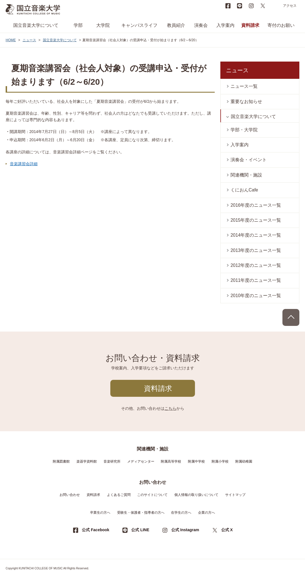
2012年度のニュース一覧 (256, 265)
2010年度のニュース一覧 (256, 295)
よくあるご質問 (119, 495)
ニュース (29, 40)
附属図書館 (61, 461)
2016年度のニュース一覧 (256, 205)
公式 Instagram (185, 530)
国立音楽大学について (35, 25)
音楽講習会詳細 (24, 164)
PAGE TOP (290, 317)
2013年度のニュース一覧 (256, 250)
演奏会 (201, 25)
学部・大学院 (244, 129)
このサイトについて (152, 495)
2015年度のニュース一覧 (256, 220)
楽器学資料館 (86, 461)
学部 (78, 25)
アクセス (290, 6)
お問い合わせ (70, 495)
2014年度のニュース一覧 (256, 235)
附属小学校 (220, 461)
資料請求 (250, 25)
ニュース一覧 (244, 86)
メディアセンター (140, 461)
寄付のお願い (281, 25)
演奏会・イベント (249, 159)
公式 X (227, 530)
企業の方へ (206, 513)
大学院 (103, 25)
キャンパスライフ (139, 25)
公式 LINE (140, 530)
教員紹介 (176, 25)
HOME (11, 40)
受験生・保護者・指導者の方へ (140, 513)
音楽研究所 (112, 461)
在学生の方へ (181, 513)
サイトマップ (235, 495)
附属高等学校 (171, 461)
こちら (170, 408)
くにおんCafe (244, 190)
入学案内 (225, 25)
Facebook (228, 5)
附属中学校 (196, 461)
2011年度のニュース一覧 (256, 280)
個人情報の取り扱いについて (196, 495)
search (274, 5)
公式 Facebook (95, 530)
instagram (251, 5)
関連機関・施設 (246, 175)
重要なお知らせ (246, 101)
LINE (239, 5)
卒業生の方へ (100, 513)
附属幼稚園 (243, 461)
